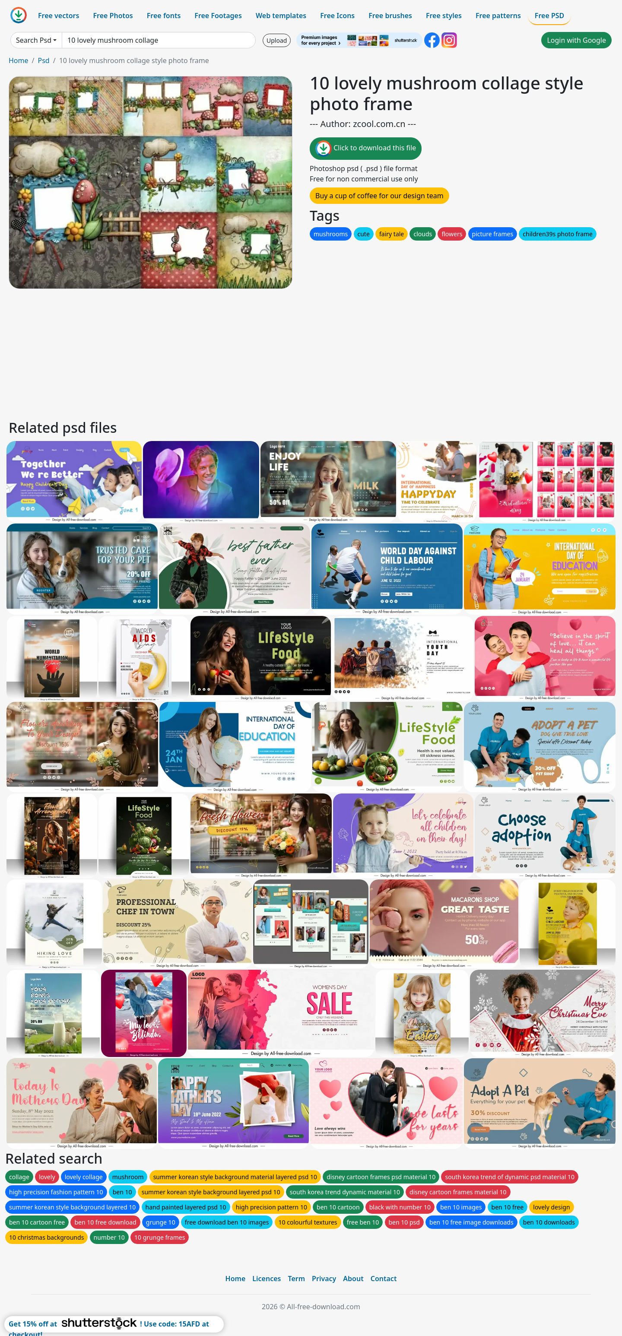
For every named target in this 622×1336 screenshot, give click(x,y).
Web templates (281, 15)
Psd (43, 60)
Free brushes (390, 15)
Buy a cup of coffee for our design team (379, 195)
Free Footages (218, 15)
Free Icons (337, 15)
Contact (384, 1278)
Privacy (324, 1278)
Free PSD (549, 15)
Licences (266, 1278)
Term (296, 1278)
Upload (277, 40)
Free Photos (113, 15)
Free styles (444, 15)
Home (19, 60)
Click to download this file (365, 148)
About (353, 1278)
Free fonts (164, 15)
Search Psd (33, 40)
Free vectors (58, 15)
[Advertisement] (267, 352)
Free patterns (498, 15)
